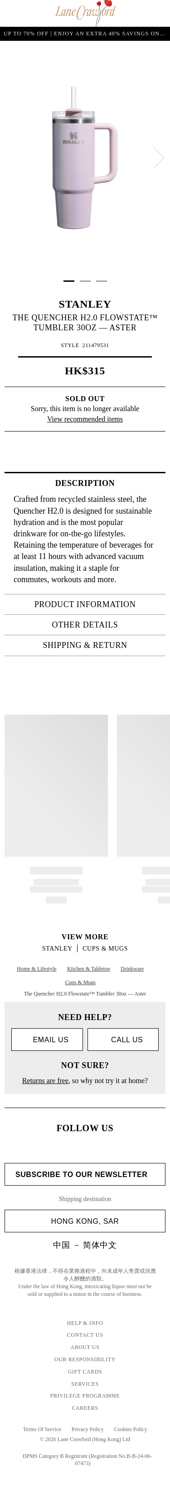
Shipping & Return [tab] (101, 645)
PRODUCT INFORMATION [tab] (97, 604)
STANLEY (85, 304)
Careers (85, 1408)
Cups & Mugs (105, 948)
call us (123, 1040)
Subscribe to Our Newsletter (85, 1174)
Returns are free (45, 1080)
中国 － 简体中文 (85, 1245)
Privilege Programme (85, 1396)
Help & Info (85, 1323)
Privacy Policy (87, 1429)
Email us (46, 1040)
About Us (84, 1347)
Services (85, 1384)
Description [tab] (107, 483)
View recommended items (85, 419)
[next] (158, 158)
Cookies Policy (130, 1429)
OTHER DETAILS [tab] (106, 624)
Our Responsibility (85, 1359)
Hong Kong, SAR (104, 1221)
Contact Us (85, 1335)
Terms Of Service (42, 1429)
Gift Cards (85, 1371)
